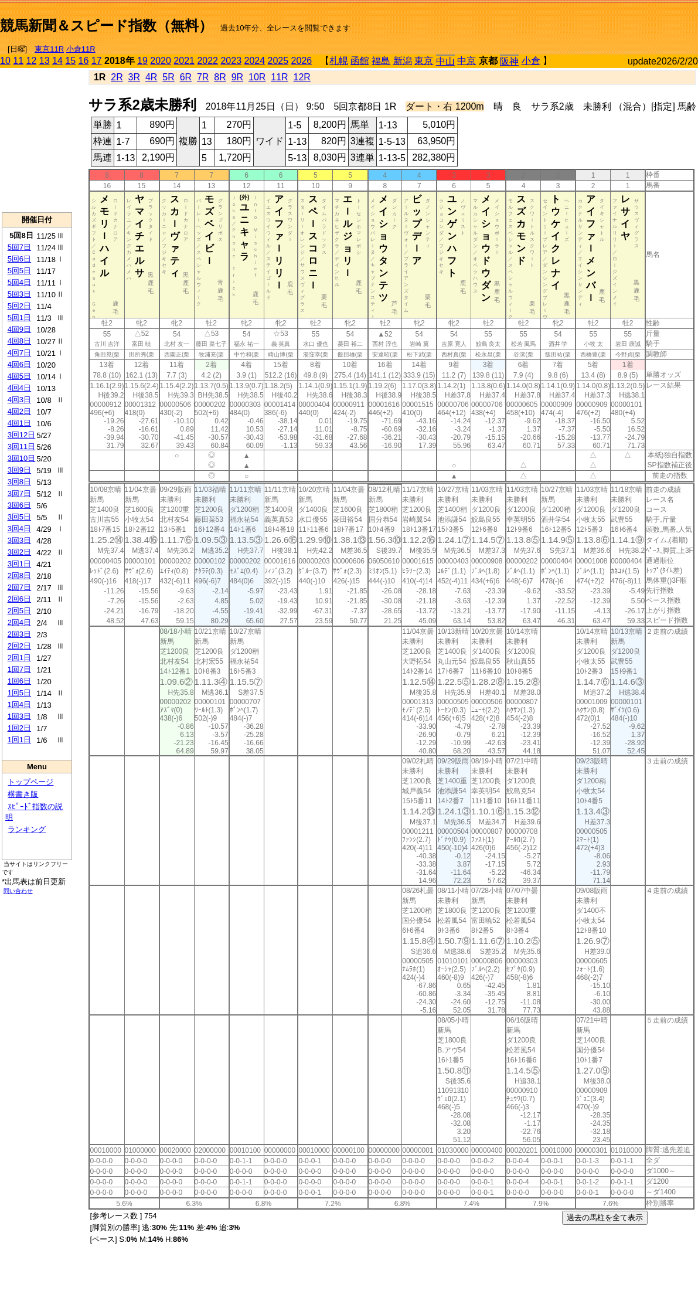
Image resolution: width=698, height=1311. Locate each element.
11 (18, 61)
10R (256, 77)
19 (142, 61)
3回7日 (19, 493)
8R (220, 77)
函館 (359, 61)
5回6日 (19, 258)
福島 (381, 61)
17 (96, 61)
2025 (278, 61)
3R (134, 77)
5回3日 (19, 294)
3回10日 (22, 458)
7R (203, 77)
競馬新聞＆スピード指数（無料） (106, 25)
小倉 (531, 61)
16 (84, 61)
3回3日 (19, 540)
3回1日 (19, 563)
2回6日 (19, 599)
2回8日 (19, 575)
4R (151, 77)
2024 (254, 61)
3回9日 (19, 470)
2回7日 (19, 587)
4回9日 (19, 329)
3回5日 (19, 516)
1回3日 (19, 716)
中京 (466, 61)
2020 (160, 61)
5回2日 (19, 305)
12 (31, 61)
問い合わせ (18, 891)
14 (57, 61)
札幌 (338, 61)
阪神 (509, 61)
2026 (301, 61)
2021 (184, 61)
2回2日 (19, 645)
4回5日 (19, 376)
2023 (230, 61)
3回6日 (19, 505)
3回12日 (22, 434)
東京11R (49, 49)
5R (168, 77)
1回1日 (19, 739)
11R (279, 77)
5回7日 (19, 247)
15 (70, 61)
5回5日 (19, 270)
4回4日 (19, 387)
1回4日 (19, 704)
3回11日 (22, 446)
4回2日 (19, 411)
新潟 (402, 61)
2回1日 (19, 657)
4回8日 (19, 341)
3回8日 (19, 481)
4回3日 (19, 399)
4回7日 (19, 352)
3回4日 (19, 528)
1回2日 (19, 728)
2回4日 (19, 622)
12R (302, 77)
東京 (423, 61)
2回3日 (19, 634)
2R (116, 77)
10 (5, 61)
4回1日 (19, 423)
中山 (445, 61)
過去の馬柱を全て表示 (605, 1217)
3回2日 (19, 552)
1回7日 (19, 669)
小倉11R (81, 49)
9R (237, 77)
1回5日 (19, 692)
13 (44, 61)
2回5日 (19, 610)
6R (186, 77)
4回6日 (19, 364)
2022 (207, 61)
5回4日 (19, 282)
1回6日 (19, 681)
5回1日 (19, 317)
